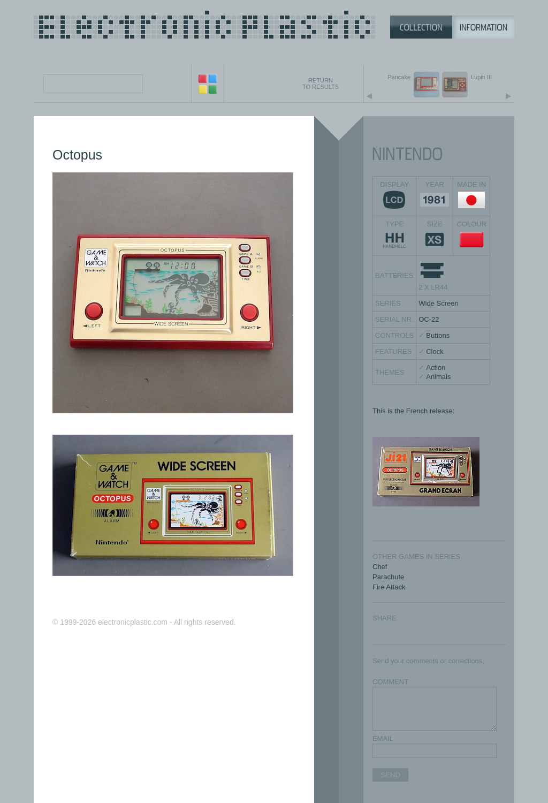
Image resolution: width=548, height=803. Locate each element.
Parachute (388, 577)
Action (435, 367)
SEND (390, 775)
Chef (379, 567)
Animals (438, 377)
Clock (435, 351)
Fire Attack (388, 587)
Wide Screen (438, 303)
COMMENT (390, 682)
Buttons (438, 335)
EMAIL (382, 738)
